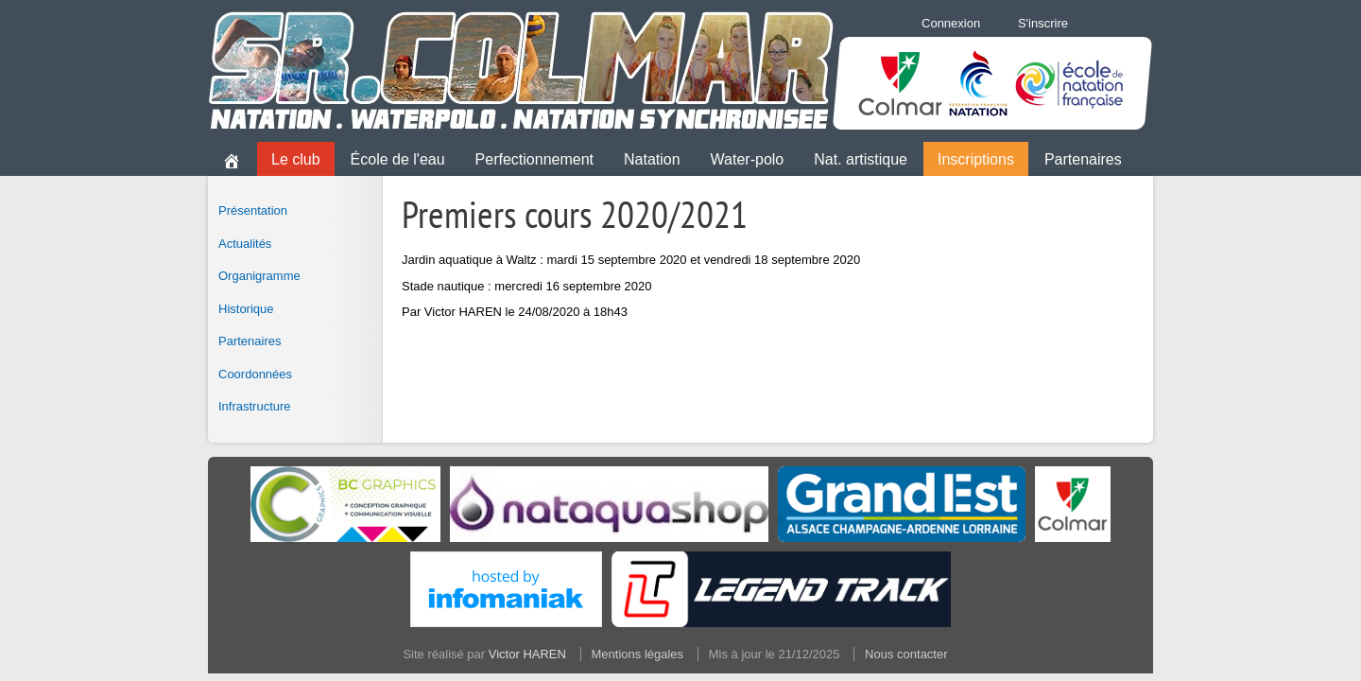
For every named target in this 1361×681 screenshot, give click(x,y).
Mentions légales (638, 654)
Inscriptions (976, 159)
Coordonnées (255, 374)
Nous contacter (906, 654)
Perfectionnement (534, 159)
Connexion (951, 23)
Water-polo (747, 159)
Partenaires (1083, 159)
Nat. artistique (860, 159)
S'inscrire (1043, 23)
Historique (246, 309)
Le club (295, 159)
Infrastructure (254, 406)
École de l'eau (398, 159)
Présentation (252, 210)
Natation (652, 159)
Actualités (244, 243)
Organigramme (259, 276)
